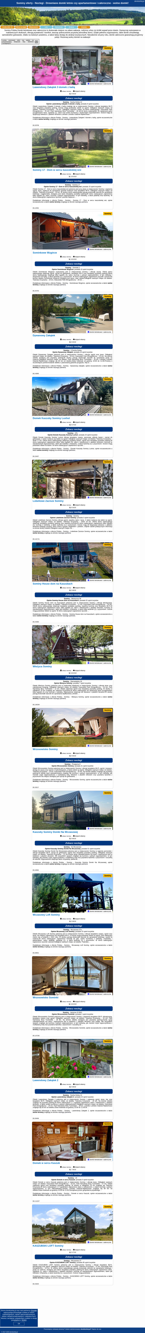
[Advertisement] (72, 1308)
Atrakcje (71, 27)
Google (34, 1310)
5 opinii (84, 1181)
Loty (46, 27)
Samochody (59, 27)
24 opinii (88, 436)
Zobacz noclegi (73, 99)
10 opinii (84, 271)
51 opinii (91, 850)
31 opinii (84, 767)
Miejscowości (33, 27)
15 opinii (92, 188)
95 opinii (86, 1264)
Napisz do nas (96, 1329)
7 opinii (81, 684)
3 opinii (85, 519)
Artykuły (84, 27)
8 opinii (89, 105)
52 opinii (89, 602)
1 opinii (84, 1016)
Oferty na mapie (21, 27)
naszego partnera (70, 121)
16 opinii (83, 353)
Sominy (107, 48)
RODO (24, 1320)
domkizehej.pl (139, 1)
